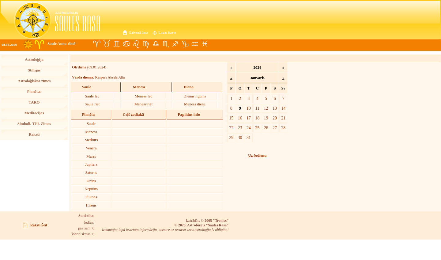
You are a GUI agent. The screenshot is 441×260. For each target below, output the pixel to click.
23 (240, 127)
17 (249, 117)
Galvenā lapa (138, 32)
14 (283, 108)
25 (257, 127)
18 (257, 117)
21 (283, 117)
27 (275, 127)
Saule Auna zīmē (61, 44)
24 (249, 127)
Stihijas (34, 70)
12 (266, 108)
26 (266, 127)
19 (266, 117)
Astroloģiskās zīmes (34, 81)
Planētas (34, 92)
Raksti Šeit (38, 225)
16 (240, 117)
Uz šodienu (257, 155)
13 (275, 108)
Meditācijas (34, 113)
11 (257, 108)
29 (231, 137)
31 (249, 137)
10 (249, 108)
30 (240, 137)
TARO (34, 102)
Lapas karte (167, 32)
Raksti (34, 134)
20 (275, 117)
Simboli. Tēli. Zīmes (34, 124)
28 (283, 127)
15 (231, 117)
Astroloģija (34, 59)
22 (231, 127)
